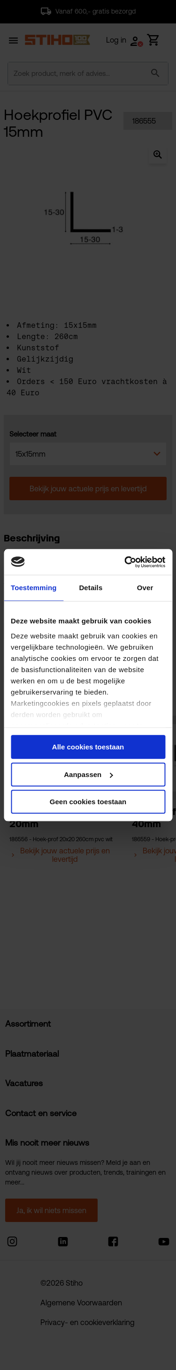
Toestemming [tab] (34, 588)
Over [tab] (145, 588)
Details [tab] (90, 588)
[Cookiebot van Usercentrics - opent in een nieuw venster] (125, 562)
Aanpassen (88, 774)
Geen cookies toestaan (88, 802)
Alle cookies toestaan (88, 747)
